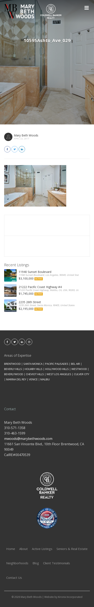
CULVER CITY (81, 374)
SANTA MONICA (32, 364)
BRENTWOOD (12, 364)
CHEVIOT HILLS (35, 374)
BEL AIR (75, 364)
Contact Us (14, 577)
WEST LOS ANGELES (59, 374)
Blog (36, 563)
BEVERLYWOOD (13, 374)
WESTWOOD (79, 369)
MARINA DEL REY (16, 379)
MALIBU (45, 379)
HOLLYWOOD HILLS (57, 369)
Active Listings (42, 549)
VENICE (33, 379)
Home (10, 549)
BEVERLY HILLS (13, 369)
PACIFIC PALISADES (56, 364)
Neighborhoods (17, 563)
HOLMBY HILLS (33, 369)
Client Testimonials (56, 563)
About (23, 549)
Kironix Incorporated (70, 597)
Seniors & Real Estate (72, 549)
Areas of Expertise (17, 355)
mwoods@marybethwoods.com (28, 438)
